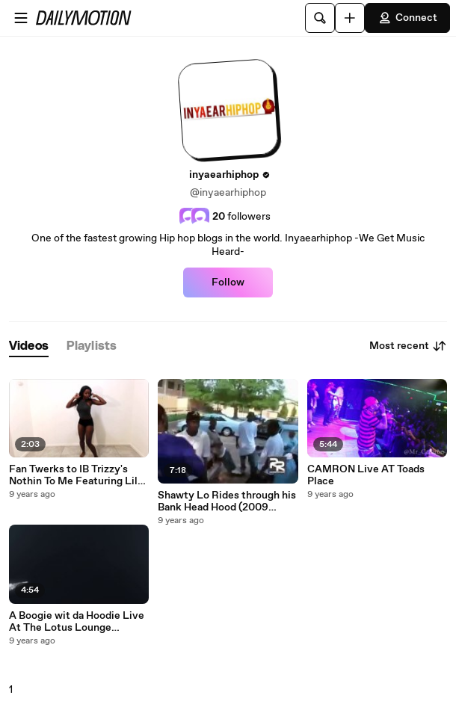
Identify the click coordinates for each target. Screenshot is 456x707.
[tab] (29, 346)
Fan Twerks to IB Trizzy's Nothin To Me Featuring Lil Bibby (73, 475)
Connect (407, 17)
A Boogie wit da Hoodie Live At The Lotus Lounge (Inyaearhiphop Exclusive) (76, 622)
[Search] (320, 18)
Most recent (408, 346)
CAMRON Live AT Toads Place (366, 475)
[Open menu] (21, 18)
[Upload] (350, 18)
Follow (228, 282)
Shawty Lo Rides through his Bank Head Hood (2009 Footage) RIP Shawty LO (227, 501)
